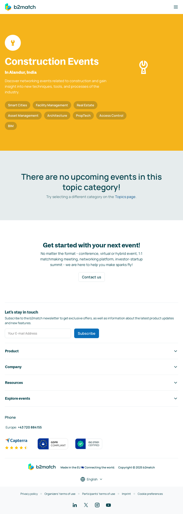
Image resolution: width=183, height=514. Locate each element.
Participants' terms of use (98, 494)
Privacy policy (29, 494)
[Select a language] (91, 479)
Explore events (91, 398)
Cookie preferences (150, 494)
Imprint (126, 494)
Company (91, 367)
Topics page (125, 196)
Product (91, 351)
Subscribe (86, 333)
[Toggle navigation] (176, 7)
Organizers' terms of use (59, 494)
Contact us (91, 277)
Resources (91, 382)
